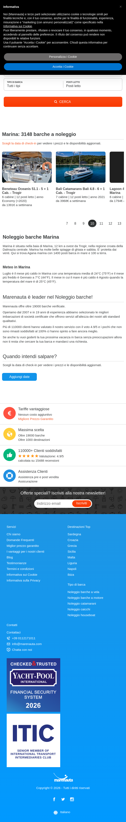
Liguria (72, 563)
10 (92, 223)
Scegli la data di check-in (19, 143)
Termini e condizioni (20, 569)
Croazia (73, 540)
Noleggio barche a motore (85, 597)
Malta (71, 557)
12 (110, 223)
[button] (120, 6)
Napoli (72, 569)
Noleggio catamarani (82, 603)
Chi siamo (13, 534)
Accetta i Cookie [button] (63, 66)
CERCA (62, 102)
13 (119, 223)
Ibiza (71, 574)
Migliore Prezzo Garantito (35, 419)
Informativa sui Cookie (22, 574)
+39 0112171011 (21, 638)
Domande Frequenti (20, 540)
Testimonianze (16, 563)
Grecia (72, 545)
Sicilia (72, 551)
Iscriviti (81, 503)
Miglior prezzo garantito (23, 545)
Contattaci (14, 632)
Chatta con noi (19, 649)
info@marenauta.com (24, 644)
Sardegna (74, 534)
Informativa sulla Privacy (23, 580)
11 (101, 223)
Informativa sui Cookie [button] (17, 26)
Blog (10, 557)
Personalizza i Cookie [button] (63, 56)
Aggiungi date (19, 377)
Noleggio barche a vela (83, 592)
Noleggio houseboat (81, 615)
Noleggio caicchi (79, 609)
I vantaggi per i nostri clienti (25, 551)
